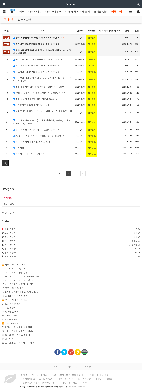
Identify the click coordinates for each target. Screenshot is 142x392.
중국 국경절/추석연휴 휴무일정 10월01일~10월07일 (40, 86)
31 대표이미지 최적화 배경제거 (17, 327)
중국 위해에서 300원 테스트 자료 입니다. (34, 141)
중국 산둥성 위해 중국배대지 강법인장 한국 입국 (37, 129)
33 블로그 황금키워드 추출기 (16, 334)
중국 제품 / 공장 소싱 (77, 11)
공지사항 (9, 19)
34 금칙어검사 (9, 338)
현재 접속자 (10, 228)
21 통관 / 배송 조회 (11, 303)
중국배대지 (35, 11)
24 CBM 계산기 (9, 315)
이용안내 (55, 366)
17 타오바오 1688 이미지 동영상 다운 (20, 291)
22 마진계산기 (9, 307)
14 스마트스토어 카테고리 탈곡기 (18, 280)
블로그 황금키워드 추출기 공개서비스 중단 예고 (38, 37)
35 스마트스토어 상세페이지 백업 (18, 342)
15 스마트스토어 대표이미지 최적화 (19, 284)
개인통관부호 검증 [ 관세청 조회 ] (31, 105)
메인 (22, 11)
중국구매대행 (53, 11)
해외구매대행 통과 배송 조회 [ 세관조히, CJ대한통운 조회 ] (42, 113)
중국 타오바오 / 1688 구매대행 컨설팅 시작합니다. (39, 59)
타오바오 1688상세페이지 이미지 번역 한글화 (36, 44)
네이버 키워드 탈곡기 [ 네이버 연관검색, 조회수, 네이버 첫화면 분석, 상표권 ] (41, 122)
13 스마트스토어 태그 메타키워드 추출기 (21, 276)
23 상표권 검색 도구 (11, 311)
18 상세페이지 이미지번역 (14, 295)
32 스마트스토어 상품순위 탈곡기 (18, 330)
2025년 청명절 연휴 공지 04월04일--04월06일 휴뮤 (39, 135)
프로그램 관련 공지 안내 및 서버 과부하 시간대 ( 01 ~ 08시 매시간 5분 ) (42, 52)
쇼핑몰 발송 (101, 11)
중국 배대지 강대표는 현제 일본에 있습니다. (35, 99)
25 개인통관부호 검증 (12, 319)
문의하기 (70, 366)
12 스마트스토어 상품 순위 (15, 272)
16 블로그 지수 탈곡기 (12, 288)
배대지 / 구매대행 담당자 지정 (29, 153)
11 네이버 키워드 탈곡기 (14, 268)
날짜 (127, 30)
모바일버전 (85, 366)
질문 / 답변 (24, 19)
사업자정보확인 (65, 378)
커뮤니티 (116, 11)
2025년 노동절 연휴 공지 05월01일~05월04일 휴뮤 (39, 92)
